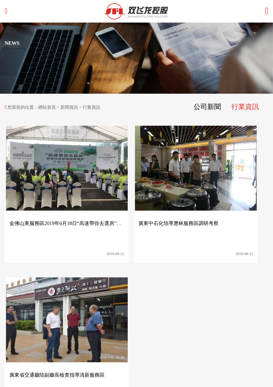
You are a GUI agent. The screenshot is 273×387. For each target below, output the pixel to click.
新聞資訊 (69, 107)
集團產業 (125, 272)
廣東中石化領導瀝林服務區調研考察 (139, 195)
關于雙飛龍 (96, 272)
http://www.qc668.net (24, 325)
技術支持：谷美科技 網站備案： (36, 356)
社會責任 (151, 272)
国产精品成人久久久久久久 (26, 383)
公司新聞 (203, 107)
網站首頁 (47, 107)
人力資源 (204, 272)
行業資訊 (244, 107)
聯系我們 (231, 272)
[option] (136, 58)
